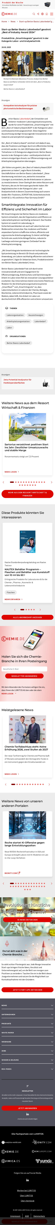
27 (44, 886)
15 (22, 485)
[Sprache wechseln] (42, 14)
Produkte (6, 1024)
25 (39, 886)
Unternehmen (8, 1014)
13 (44, 482)
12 (41, 482)
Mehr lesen (9, 693)
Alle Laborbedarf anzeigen (27, 617)
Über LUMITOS (26, 1195)
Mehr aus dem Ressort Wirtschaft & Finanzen (27, 494)
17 (27, 485)
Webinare (6, 1042)
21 (28, 886)
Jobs (4, 1051)
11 (39, 482)
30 (30, 889)
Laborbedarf (24, 118)
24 (36, 886)
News (4, 1005)
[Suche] (34, 14)
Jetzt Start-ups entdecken (27, 989)
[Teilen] (38, 14)
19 (32, 485)
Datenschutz (39, 1216)
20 (35, 485)
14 (19, 485)
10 (36, 482)
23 (34, 886)
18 (30, 485)
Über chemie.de (27, 1200)
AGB (27, 1216)
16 (25, 485)
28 (25, 889)
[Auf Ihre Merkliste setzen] (47, 14)
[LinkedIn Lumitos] (27, 1180)
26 (41, 886)
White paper (8, 1033)
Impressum (15, 1216)
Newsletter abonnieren (24, 676)
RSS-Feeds (6, 1069)
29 (27, 889)
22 (31, 886)
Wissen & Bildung (10, 1060)
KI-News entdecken (28, 919)
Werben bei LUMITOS (26, 1190)
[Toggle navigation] (51, 14)
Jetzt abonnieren (27, 1108)
